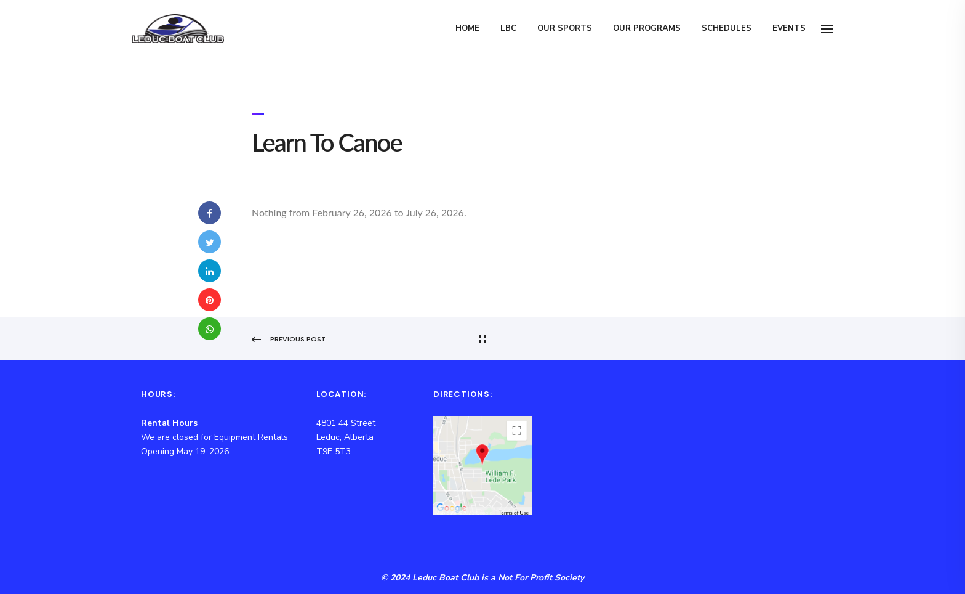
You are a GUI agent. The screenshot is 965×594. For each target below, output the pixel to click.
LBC (508, 28)
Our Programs (647, 28)
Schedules (726, 28)
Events (789, 28)
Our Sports (564, 28)
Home (467, 28)
